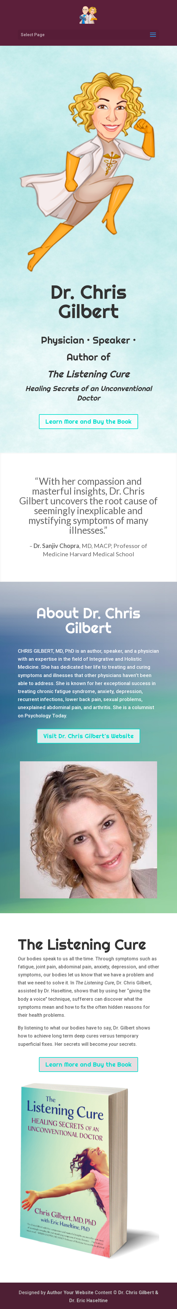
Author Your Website (70, 1292)
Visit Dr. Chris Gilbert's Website (88, 736)
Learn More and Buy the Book (88, 421)
